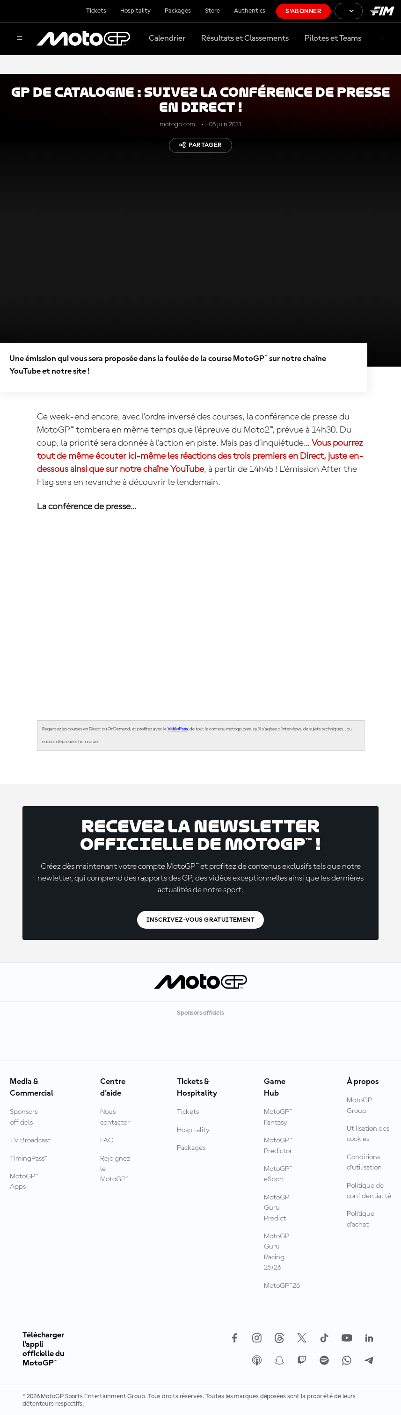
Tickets (96, 10)
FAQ (107, 1140)
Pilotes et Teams (333, 38)
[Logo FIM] (381, 11)
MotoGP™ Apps (24, 1182)
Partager (200, 145)
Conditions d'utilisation (364, 1162)
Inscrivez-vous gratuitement (200, 920)
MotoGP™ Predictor (278, 1146)
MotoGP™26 (282, 1286)
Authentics (249, 10)
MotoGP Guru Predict (276, 1208)
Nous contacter (115, 1117)
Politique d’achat (360, 1219)
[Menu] (19, 39)
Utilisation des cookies (368, 1134)
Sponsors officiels (23, 1117)
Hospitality (135, 10)
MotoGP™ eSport (278, 1174)
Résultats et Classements (245, 38)
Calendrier (167, 38)
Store (212, 10)
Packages (178, 10)
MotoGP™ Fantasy (278, 1117)
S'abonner (303, 11)
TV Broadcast (30, 1140)
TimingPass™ (28, 1158)
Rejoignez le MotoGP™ (115, 1169)
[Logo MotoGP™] (83, 39)
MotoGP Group (359, 1105)
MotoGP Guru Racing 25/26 (276, 1252)
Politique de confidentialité (369, 1191)
